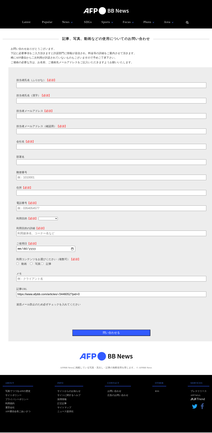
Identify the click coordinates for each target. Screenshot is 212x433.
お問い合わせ (114, 391)
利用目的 (27, 218)
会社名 (25, 141)
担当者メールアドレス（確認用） (41, 126)
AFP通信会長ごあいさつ (17, 412)
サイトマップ (64, 408)
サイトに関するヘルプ (69, 395)
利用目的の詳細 (31, 228)
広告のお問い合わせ (117, 395)
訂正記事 (62, 404)
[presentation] (43, 314)
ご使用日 (27, 243)
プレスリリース (198, 391)
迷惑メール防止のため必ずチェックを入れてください (48, 305)
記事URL (21, 289)
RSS (157, 391)
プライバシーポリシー (17, 399)
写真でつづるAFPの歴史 (17, 391)
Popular (47, 22)
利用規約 (10, 404)
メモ (19, 274)
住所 (24, 187)
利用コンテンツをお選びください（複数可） (48, 259)
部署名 (20, 156)
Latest (26, 22)
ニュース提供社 (65, 412)
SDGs (88, 22)
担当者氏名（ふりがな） (36, 80)
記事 (46, 264)
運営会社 (10, 408)
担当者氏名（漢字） (33, 95)
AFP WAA (195, 395)
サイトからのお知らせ (69, 391)
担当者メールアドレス (35, 110)
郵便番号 (21, 172)
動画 (21, 264)
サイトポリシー (13, 395)
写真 (35, 264)
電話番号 (27, 203)
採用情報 (62, 399)
